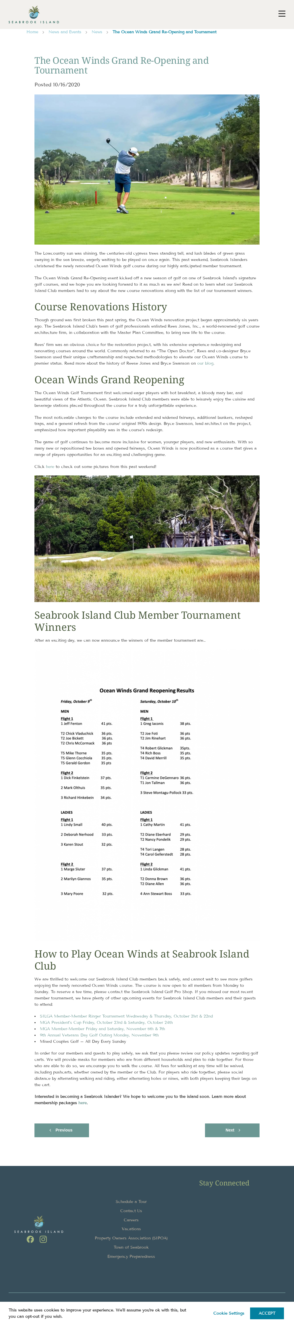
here (50, 466)
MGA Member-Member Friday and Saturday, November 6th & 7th (102, 1028)
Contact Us (131, 1210)
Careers (131, 1220)
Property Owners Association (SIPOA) (131, 1238)
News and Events (65, 32)
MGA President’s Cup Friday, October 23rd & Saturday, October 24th (106, 1022)
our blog (205, 363)
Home (32, 32)
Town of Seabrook (131, 1247)
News (97, 32)
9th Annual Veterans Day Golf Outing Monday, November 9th (99, 1035)
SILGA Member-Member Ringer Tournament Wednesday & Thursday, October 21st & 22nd (126, 1016)
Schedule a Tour (131, 1201)
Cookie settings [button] (228, 1313)
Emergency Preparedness (131, 1256)
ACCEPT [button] (267, 1313)
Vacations (131, 1229)
